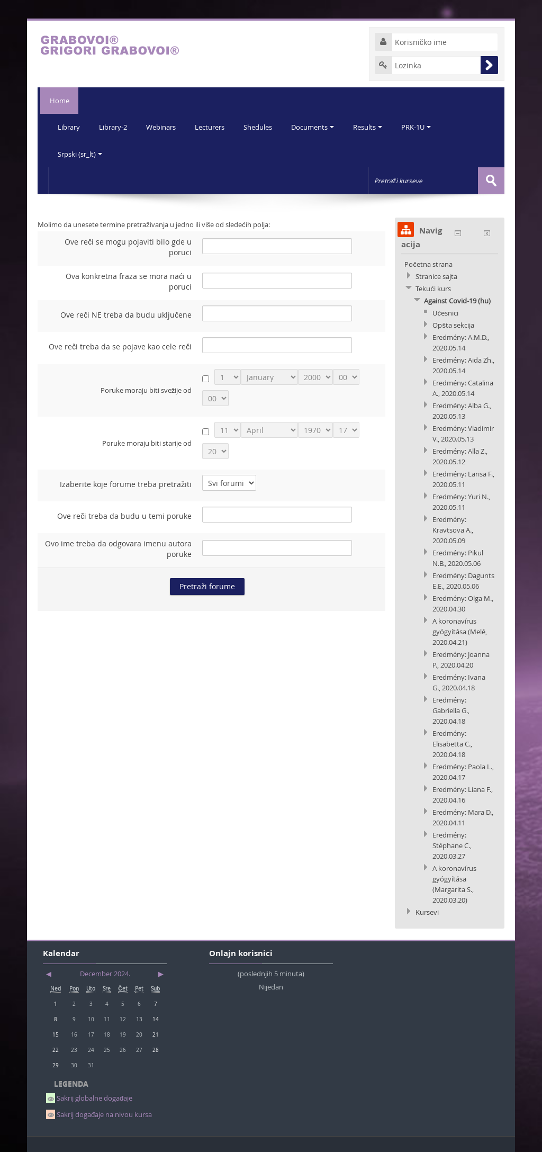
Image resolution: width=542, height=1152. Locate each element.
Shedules (262, 127)
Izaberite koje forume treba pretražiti (126, 484)
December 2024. (105, 973)
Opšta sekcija (453, 324)
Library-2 (115, 127)
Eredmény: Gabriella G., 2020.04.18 (450, 710)
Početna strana (428, 263)
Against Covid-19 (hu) (457, 300)
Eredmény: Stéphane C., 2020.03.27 (452, 845)
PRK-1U (424, 127)
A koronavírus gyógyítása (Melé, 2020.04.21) (459, 631)
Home (58, 100)
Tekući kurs (433, 288)
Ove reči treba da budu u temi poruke (124, 515)
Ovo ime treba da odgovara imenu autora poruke (118, 548)
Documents (318, 127)
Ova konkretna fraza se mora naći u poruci (129, 281)
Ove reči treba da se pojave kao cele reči (120, 346)
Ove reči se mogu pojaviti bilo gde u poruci (128, 246)
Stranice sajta (436, 276)
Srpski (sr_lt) (80, 153)
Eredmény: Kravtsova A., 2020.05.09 (452, 529)
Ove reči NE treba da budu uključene (126, 314)
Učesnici (445, 312)
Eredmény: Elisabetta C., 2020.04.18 (452, 743)
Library (69, 127)
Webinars (163, 127)
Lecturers (213, 127)
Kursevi (427, 911)
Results (374, 127)
